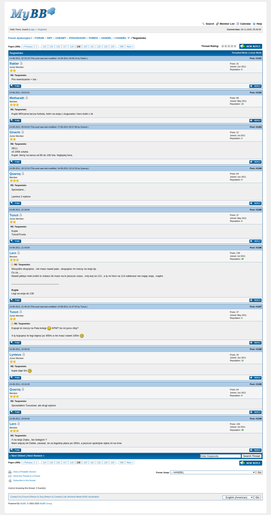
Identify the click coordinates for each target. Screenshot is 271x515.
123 (105, 46)
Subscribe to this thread (24, 480)
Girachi (84, 127)
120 (85, 46)
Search (208, 23)
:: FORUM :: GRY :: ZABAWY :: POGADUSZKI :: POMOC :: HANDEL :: (73, 38)
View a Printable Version (24, 472)
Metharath (17, 98)
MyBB (23, 503)
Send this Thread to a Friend (26, 476)
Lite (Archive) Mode (72, 497)
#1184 (259, 168)
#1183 (259, 127)
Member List (225, 23)
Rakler (83, 58)
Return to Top (36, 497)
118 (71, 46)
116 (58, 46)
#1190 (259, 418)
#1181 (259, 58)
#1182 (259, 92)
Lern (13, 253)
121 (92, 46)
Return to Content (53, 497)
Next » (130, 46)
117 (65, 46)
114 (44, 46)
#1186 (259, 247)
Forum (25, 497)
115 (51, 46)
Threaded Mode (239, 53)
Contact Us (15, 497)
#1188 (259, 349)
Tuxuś (14, 215)
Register (42, 29)
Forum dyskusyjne (19, 38)
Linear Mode (255, 53)
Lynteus (15, 354)
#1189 (259, 384)
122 (99, 46)
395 (121, 46)
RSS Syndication (91, 497)
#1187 (259, 306)
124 (112, 46)
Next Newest (34, 455)
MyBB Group (46, 503)
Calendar (243, 23)
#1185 (259, 210)
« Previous (28, 46)
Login (32, 29)
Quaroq (84, 168)
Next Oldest (18, 455)
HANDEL (121, 38)
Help (257, 23)
